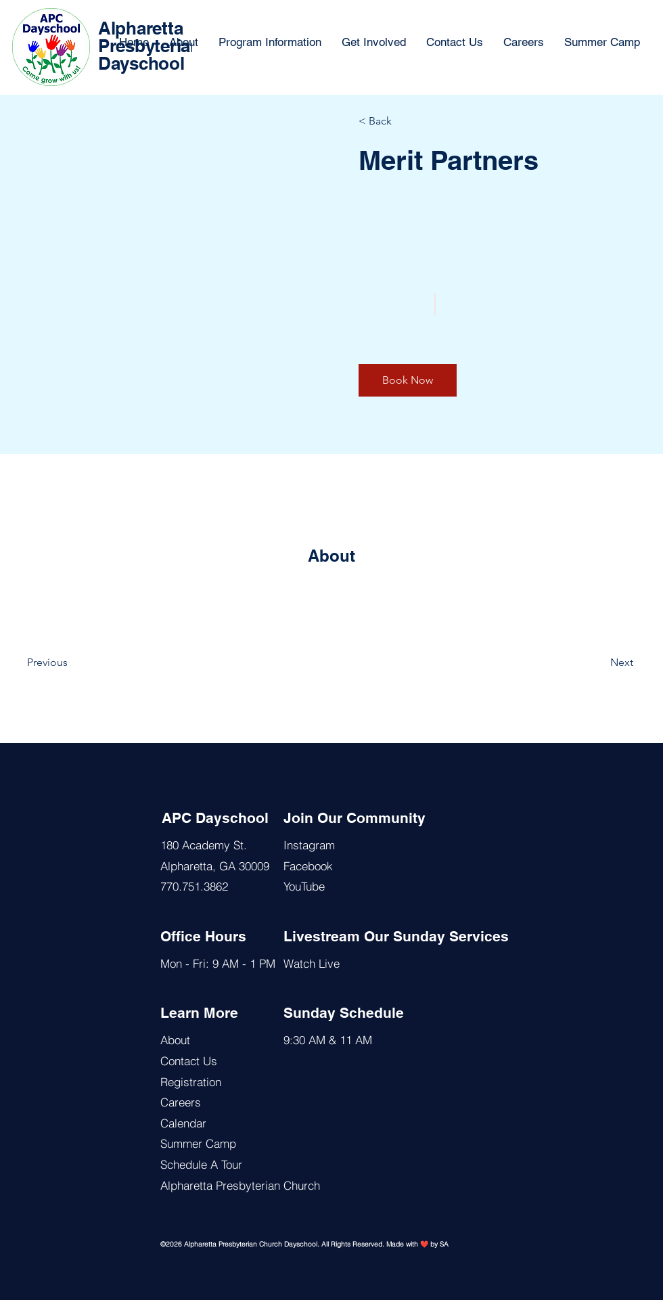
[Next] (596, 662)
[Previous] (66, 662)
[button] (408, 380)
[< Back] (397, 121)
